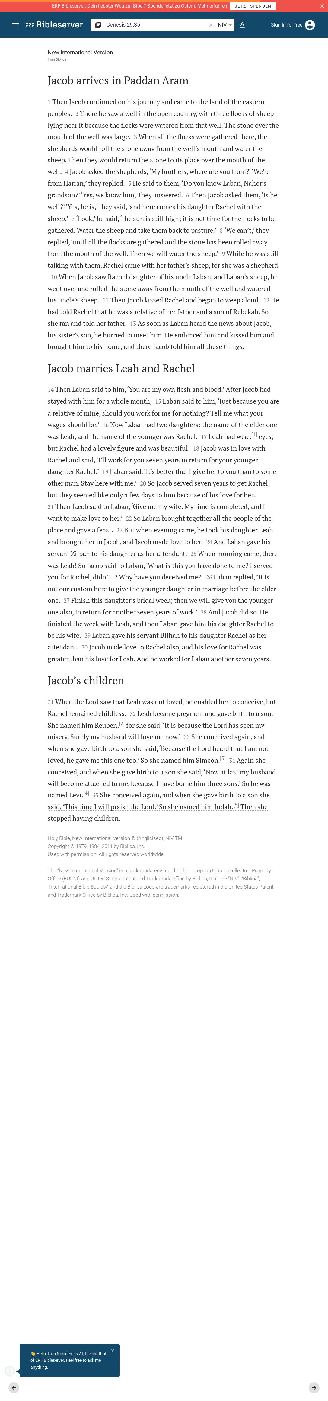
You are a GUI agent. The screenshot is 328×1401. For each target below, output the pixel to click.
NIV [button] (226, 25)
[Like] (209, 62)
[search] (157, 24)
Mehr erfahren (212, 6)
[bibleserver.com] (54, 25)
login (232, 118)
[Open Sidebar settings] (309, 62)
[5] (103, 1285)
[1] (79, 697)
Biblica (39, 59)
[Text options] (242, 25)
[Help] (318, 62)
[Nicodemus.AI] (13, 1371)
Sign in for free (286, 25)
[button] (322, 6)
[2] (28, 1147)
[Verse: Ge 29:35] (252, 49)
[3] (122, 1204)
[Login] (310, 25)
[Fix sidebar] (195, 43)
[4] (112, 1251)
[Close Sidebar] (195, 725)
